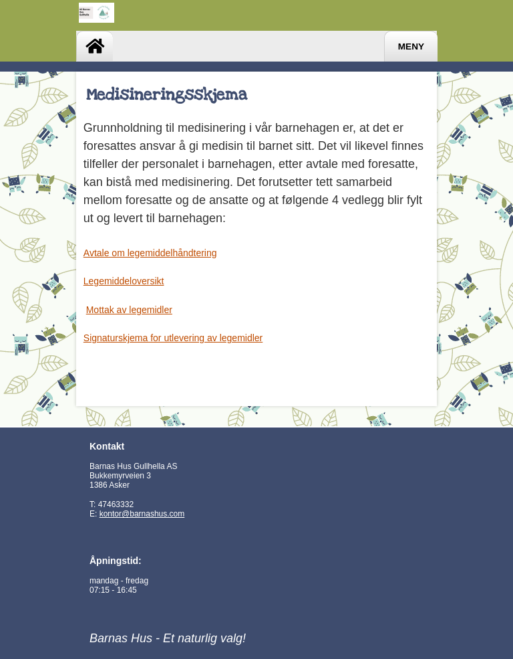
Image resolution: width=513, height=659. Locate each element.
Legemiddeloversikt (123, 281)
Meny (411, 46)
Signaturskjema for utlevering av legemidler (173, 338)
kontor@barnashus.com (142, 514)
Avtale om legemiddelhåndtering (150, 253)
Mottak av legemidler (129, 309)
